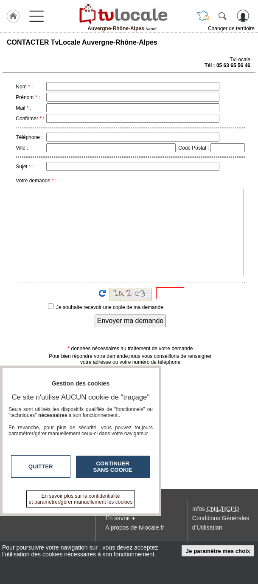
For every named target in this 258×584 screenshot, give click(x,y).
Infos (215, 508)
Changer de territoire (231, 28)
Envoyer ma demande (130, 320)
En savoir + (120, 518)
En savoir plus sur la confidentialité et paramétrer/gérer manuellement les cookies (81, 499)
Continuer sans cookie (112, 466)
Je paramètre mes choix (218, 551)
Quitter (40, 466)
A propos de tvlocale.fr (134, 527)
